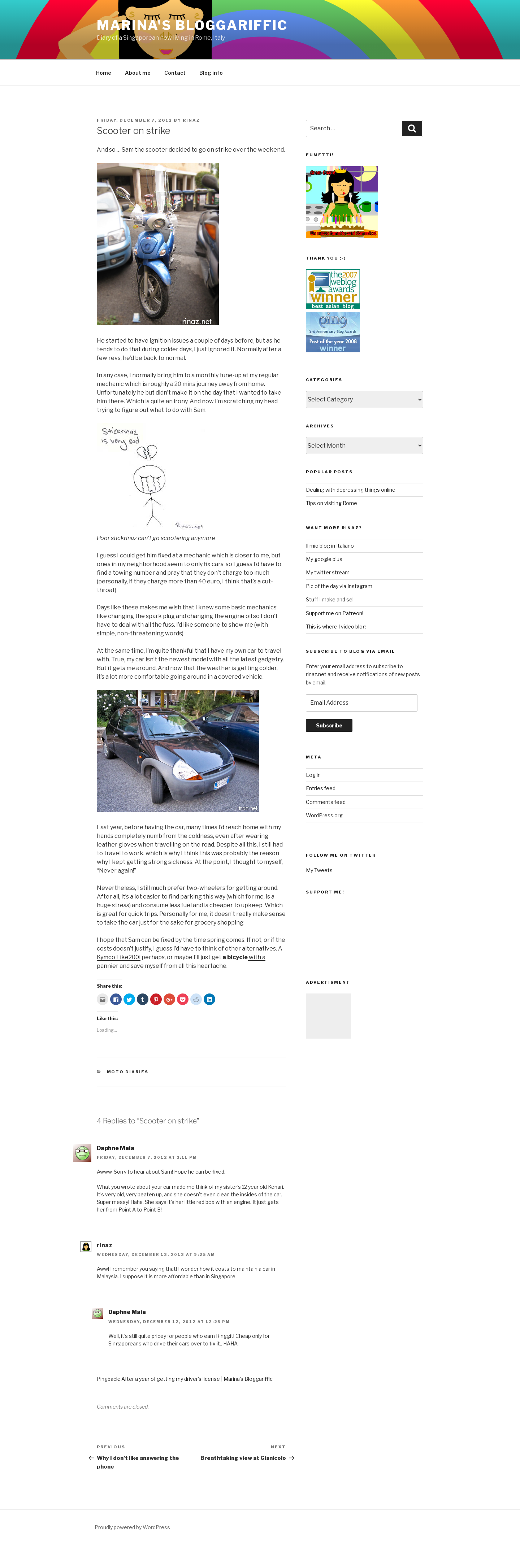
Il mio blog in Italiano (330, 546)
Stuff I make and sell (330, 599)
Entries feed (320, 788)
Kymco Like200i (118, 957)
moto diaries (128, 1071)
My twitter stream (328, 572)
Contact (175, 73)
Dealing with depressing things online (350, 490)
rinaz (191, 120)
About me (138, 73)
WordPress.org (324, 815)
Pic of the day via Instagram (339, 586)
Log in (313, 775)
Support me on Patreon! (334, 613)
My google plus (324, 559)
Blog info (211, 73)
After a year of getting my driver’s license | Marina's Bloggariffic (197, 1379)
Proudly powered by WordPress (132, 1527)
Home (103, 73)
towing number (134, 572)
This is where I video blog (336, 626)
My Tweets (319, 870)
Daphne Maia (115, 1148)
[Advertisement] (328, 1016)
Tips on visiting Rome (331, 503)
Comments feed (326, 802)
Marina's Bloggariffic (192, 25)
